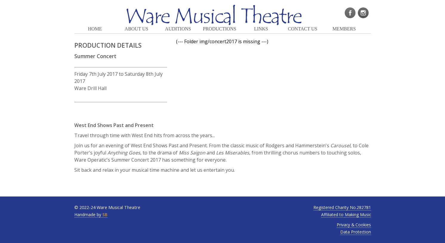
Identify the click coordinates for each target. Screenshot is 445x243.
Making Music (358, 214)
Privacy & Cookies (354, 224)
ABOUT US (136, 28)
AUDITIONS (178, 28)
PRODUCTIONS (219, 28)
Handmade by (90, 214)
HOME (95, 28)
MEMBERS (344, 28)
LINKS (261, 28)
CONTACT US (302, 28)
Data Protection (355, 232)
